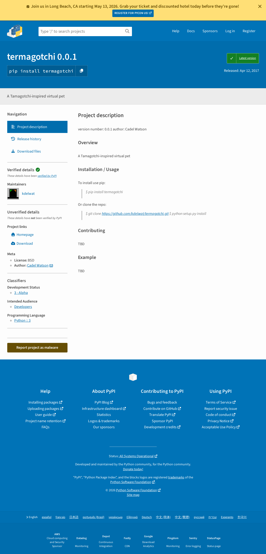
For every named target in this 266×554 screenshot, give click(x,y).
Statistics (104, 414)
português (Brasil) (93, 517)
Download (22, 243)
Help (175, 31)
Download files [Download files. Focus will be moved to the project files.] (26, 151)
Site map (133, 494)
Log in (230, 31)
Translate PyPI (160, 414)
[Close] (259, 6)
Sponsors (210, 31)
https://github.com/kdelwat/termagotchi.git (135, 213)
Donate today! (133, 469)
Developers (23, 306)
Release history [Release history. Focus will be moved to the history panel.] (26, 139)
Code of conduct (218, 414)
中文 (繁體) (182, 517)
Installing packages (43, 402)
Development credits (160, 427)
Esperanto (227, 517)
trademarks (176, 477)
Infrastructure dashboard (102, 408)
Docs (191, 31)
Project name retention (43, 421)
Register (249, 31)
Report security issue (220, 408)
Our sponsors (104, 427)
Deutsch (147, 517)
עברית (213, 517)
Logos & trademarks (104, 421)
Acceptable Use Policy (219, 427)
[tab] (37, 127)
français (60, 517)
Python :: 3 (22, 320)
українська (115, 517)
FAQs (46, 427)
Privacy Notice (219, 421)
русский (199, 517)
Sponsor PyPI (162, 421)
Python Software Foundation (130, 482)
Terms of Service (219, 402)
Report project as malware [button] (37, 347)
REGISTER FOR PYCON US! (131, 13)
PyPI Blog (102, 402)
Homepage (22, 234)
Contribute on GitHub (160, 408)
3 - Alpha (21, 292)
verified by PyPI (47, 176)
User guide (43, 414)
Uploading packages (43, 408)
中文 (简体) (163, 517)
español (46, 517)
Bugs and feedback (162, 402)
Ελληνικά (132, 517)
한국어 (242, 517)
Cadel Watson (38, 265)
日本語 (73, 517)
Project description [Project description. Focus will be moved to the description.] (29, 126)
